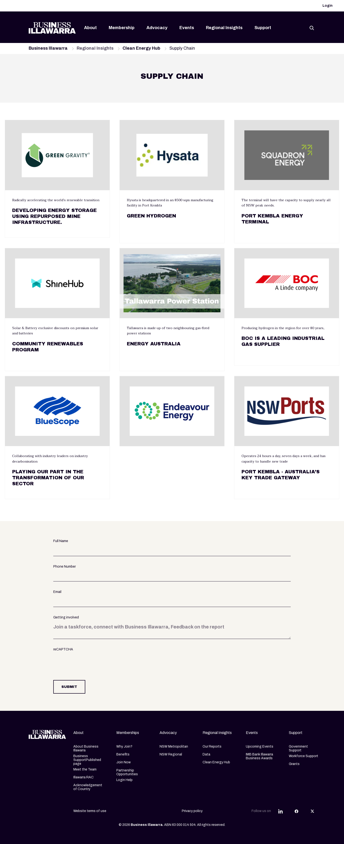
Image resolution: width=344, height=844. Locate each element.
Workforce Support (303, 756)
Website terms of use (89, 811)
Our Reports (212, 746)
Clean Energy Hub (216, 762)
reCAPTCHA (63, 649)
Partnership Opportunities (127, 772)
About (90, 27)
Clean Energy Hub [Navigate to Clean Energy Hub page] (141, 48)
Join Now (123, 762)
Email (57, 592)
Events (186, 27)
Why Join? (124, 746)
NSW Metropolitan (174, 746)
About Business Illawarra (85, 748)
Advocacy (156, 27)
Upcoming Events (259, 746)
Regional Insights (224, 27)
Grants (294, 764)
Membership (121, 27)
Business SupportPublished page (87, 759)
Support (262, 27)
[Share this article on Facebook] (296, 811)
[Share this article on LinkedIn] (280, 811)
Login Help (124, 780)
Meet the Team (85, 769)
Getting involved (66, 617)
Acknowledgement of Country (87, 787)
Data (206, 754)
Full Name (60, 541)
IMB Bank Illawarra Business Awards (259, 756)
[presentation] (89, 663)
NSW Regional (171, 754)
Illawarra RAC (83, 777)
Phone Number (64, 566)
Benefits (122, 754)
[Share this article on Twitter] (312, 811)
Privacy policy (192, 811)
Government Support (298, 748)
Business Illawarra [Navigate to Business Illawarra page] (48, 48)
